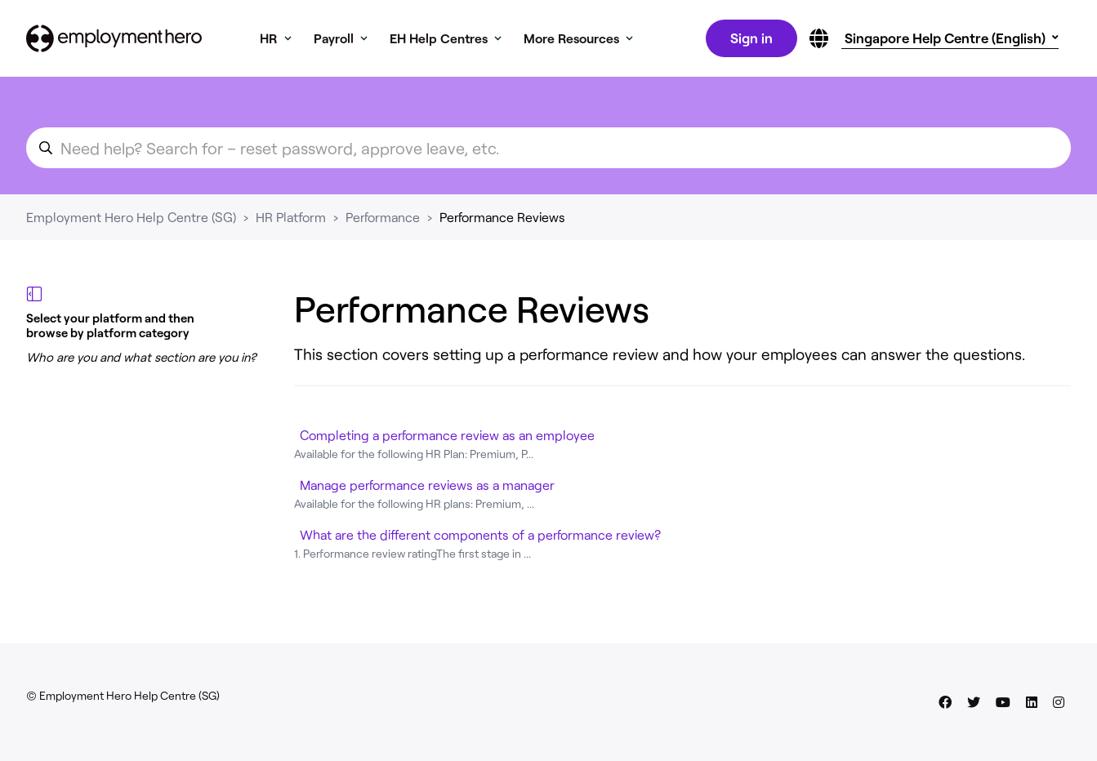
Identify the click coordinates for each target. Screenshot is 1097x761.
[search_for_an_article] (548, 151)
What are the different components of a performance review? (480, 537)
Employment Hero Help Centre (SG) (131, 220)
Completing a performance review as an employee (447, 438)
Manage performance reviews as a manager (427, 488)
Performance (383, 220)
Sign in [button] (750, 39)
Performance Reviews (502, 220)
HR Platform (291, 220)
